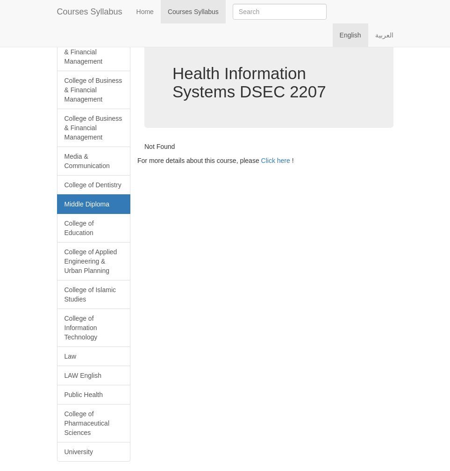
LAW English (83, 375)
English (350, 35)
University (78, 452)
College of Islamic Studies (90, 294)
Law (70, 356)
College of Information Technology (81, 328)
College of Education (79, 228)
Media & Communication (87, 161)
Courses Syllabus (89, 11)
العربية (384, 35)
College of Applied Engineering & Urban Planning (90, 261)
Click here (275, 160)
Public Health (83, 394)
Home (145, 11)
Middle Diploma (86, 204)
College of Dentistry (92, 185)
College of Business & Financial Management (93, 52)
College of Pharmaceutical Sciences (87, 423)
